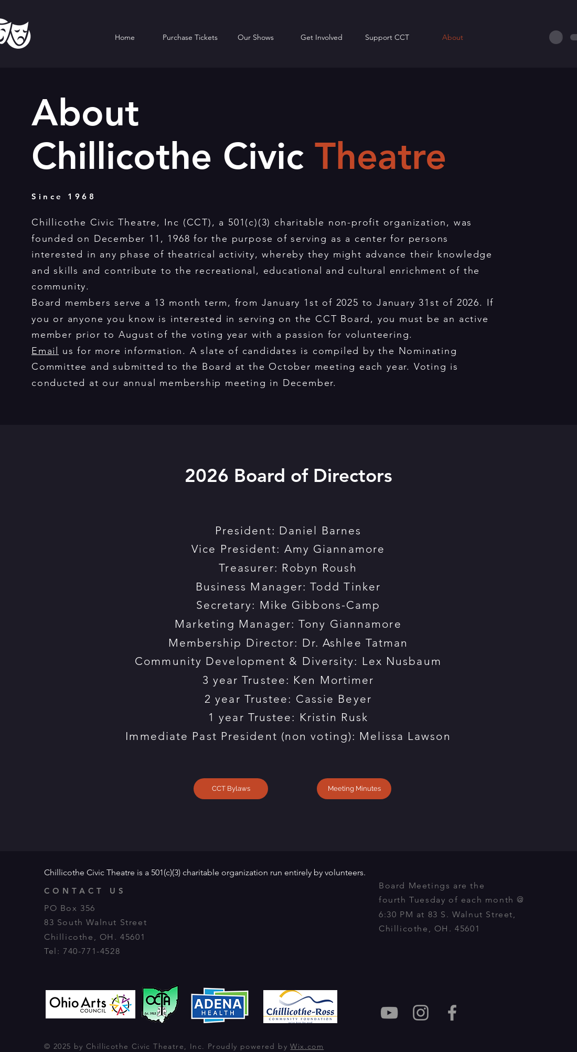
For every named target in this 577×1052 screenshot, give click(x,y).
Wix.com (307, 1046)
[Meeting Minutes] (354, 788)
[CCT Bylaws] (231, 788)
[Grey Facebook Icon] (452, 1012)
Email (45, 351)
